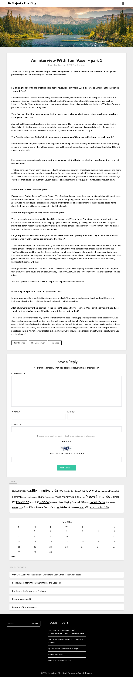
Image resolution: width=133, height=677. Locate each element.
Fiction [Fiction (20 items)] (23, 497)
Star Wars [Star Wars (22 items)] (110, 502)
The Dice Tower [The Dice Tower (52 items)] (33, 507)
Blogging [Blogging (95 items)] (38, 490)
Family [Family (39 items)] (16, 496)
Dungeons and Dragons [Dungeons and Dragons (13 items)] (107, 491)
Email (71, 411)
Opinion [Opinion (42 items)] (115, 496)
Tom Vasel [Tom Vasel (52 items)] (50, 507)
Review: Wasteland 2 (21, 599)
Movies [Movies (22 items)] (81, 497)
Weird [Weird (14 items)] (82, 508)
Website (16, 424)
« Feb (13, 556)
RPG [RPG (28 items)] (81, 502)
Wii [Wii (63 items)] (87, 507)
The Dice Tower (38, 343)
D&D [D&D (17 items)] (86, 491)
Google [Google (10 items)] (29, 497)
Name (16, 411)
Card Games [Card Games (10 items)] (75, 491)
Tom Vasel (54, 343)
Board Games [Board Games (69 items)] (54, 490)
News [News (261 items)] (90, 496)
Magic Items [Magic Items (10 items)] (50, 497)
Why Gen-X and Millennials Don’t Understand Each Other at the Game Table (46, 575)
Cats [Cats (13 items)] (82, 491)
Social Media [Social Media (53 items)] (97, 502)
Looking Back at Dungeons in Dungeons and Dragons (36, 583)
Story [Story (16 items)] (21, 508)
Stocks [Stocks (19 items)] (15, 508)
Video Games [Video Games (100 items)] (69, 507)
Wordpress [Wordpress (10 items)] (94, 508)
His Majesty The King (21, 3)
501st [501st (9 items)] (14, 491)
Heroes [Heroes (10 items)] (35, 497)
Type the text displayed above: (66, 453)
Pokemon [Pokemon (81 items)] (22, 502)
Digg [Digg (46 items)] (91, 490)
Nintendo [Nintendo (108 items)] (103, 497)
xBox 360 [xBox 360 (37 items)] (103, 507)
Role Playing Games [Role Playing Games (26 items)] (69, 502)
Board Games (19, 343)
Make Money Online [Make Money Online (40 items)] (66, 496)
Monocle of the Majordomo (24, 607)
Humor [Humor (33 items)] (42, 497)
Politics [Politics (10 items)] (32, 502)
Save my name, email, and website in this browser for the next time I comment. (67, 436)
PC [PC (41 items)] (14, 502)
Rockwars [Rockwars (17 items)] (54, 502)
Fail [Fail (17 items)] (117, 491)
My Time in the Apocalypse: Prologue (29, 591)
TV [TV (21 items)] (58, 507)
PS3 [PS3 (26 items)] (37, 502)
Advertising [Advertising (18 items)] (21, 491)
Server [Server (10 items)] (86, 502)
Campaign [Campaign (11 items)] (66, 491)
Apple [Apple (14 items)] (29, 491)
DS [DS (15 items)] (96, 491)
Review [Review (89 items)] (44, 502)
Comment (18, 373)
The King (81, 65)
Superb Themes (85, 673)
